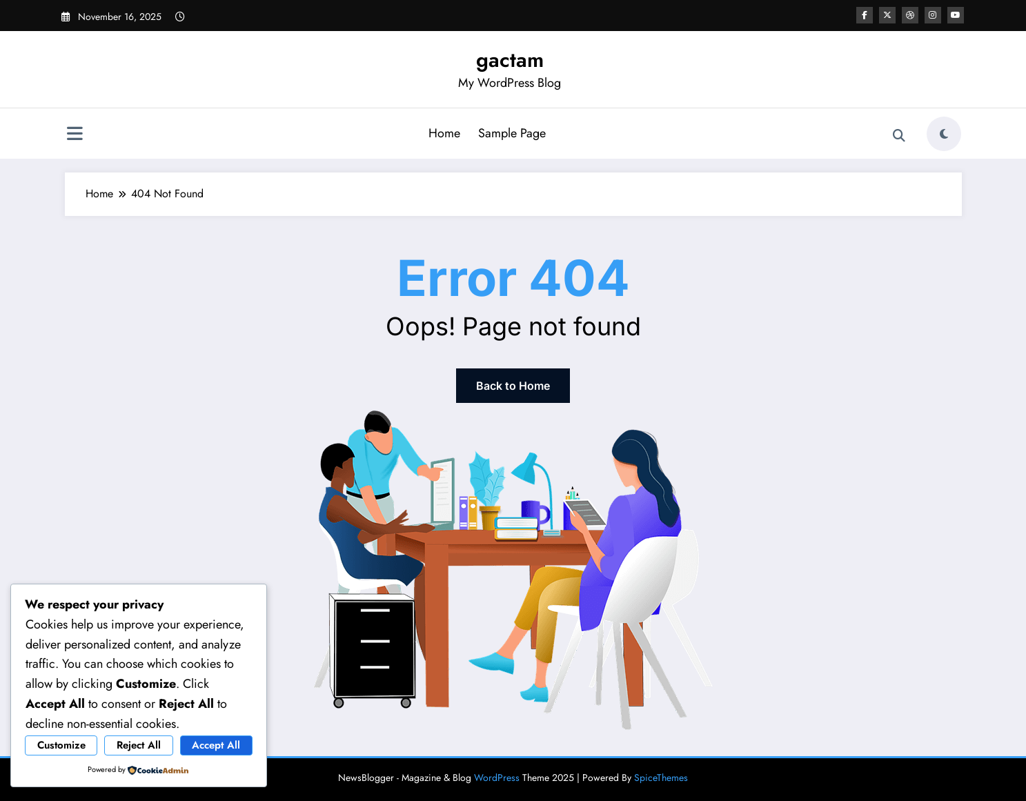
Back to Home (513, 386)
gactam (510, 60)
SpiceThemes (661, 777)
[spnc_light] (944, 134)
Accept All (216, 745)
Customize (61, 745)
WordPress (497, 777)
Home (444, 133)
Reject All (139, 745)
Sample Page (512, 133)
